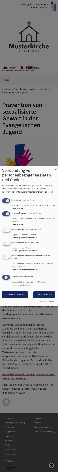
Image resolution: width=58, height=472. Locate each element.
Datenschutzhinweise (37, 191)
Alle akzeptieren (44, 294)
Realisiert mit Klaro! (47, 301)
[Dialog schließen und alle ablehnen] (55, 168)
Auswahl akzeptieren (15, 294)
